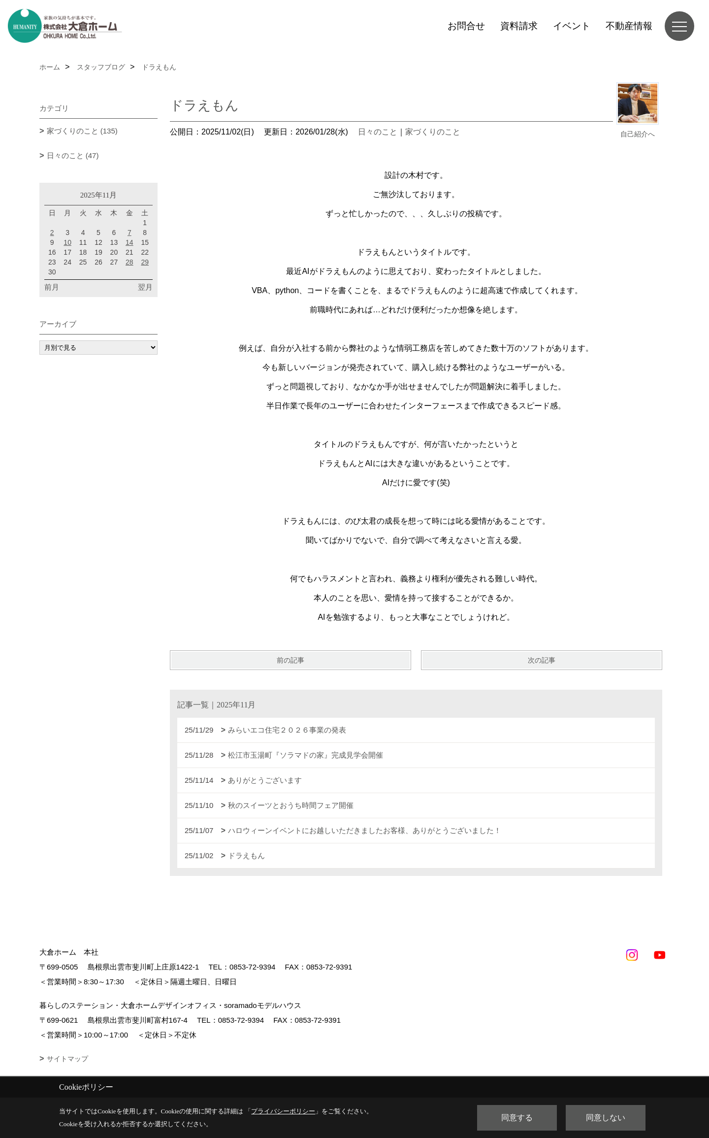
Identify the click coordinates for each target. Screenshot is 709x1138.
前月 (51, 287)
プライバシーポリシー (283, 1111)
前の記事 (290, 660)
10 (67, 242)
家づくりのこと (432, 132)
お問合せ (466, 26)
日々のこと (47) (73, 155)
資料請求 (519, 26)
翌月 (145, 287)
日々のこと (377, 132)
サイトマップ (67, 1059)
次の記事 (541, 660)
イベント (571, 26)
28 (129, 262)
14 (129, 242)
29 (145, 262)
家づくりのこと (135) (82, 131)
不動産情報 (629, 26)
